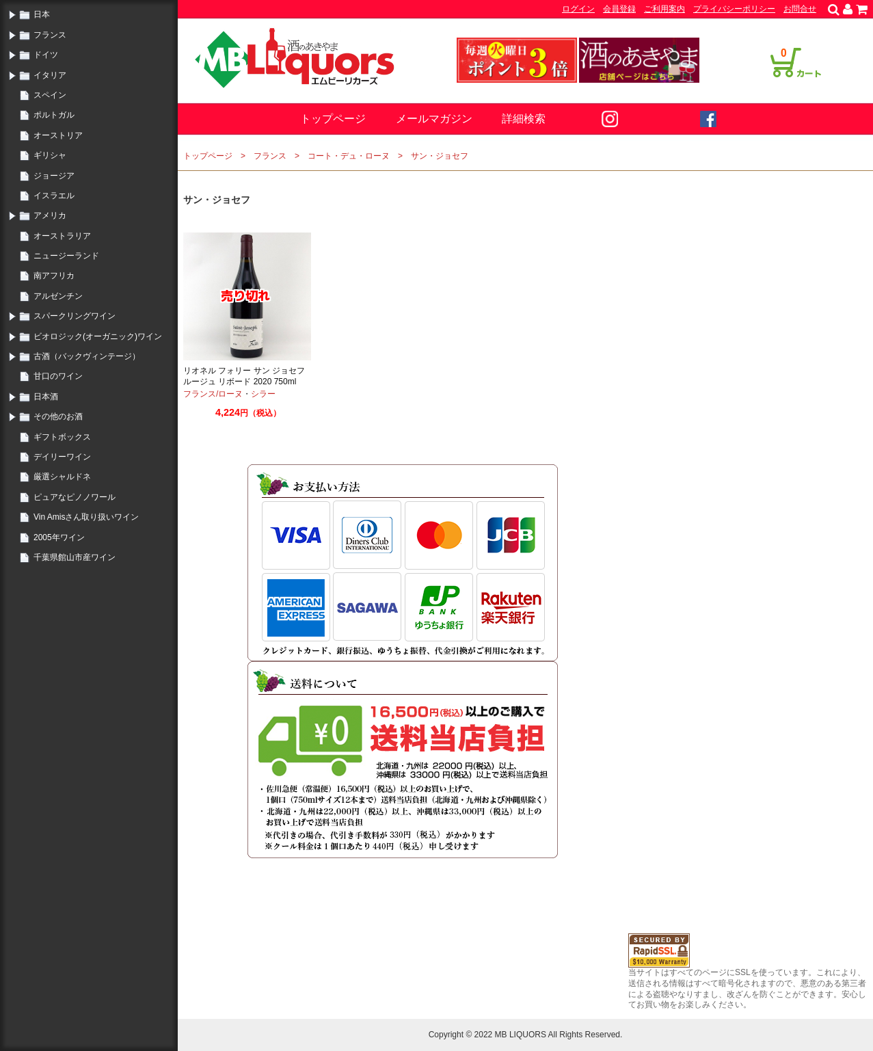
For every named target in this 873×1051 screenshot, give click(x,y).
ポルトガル (54, 115)
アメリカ (49, 215)
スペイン (49, 95)
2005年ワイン (59, 537)
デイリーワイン (62, 457)
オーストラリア (62, 236)
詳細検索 (524, 118)
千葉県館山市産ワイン (74, 557)
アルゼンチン (58, 296)
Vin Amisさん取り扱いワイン (86, 517)
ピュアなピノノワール (74, 497)
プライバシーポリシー (734, 9)
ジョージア (54, 176)
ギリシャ (49, 155)
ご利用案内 (664, 9)
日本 (41, 14)
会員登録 (619, 9)
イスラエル (54, 195)
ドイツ (45, 54)
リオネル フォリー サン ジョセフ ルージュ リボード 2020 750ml (244, 376)
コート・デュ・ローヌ (349, 156)
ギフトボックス (62, 437)
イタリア (49, 75)
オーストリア (58, 135)
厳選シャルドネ (62, 476)
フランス (49, 35)
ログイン (578, 9)
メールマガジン (434, 118)
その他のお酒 (58, 416)
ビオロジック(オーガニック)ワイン (97, 336)
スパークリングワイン (74, 316)
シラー (263, 394)
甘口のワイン (58, 376)
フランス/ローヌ (213, 394)
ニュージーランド (66, 256)
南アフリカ (54, 275)
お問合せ (799, 9)
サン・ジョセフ (439, 156)
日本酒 (45, 396)
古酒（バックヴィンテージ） (86, 356)
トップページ (333, 118)
